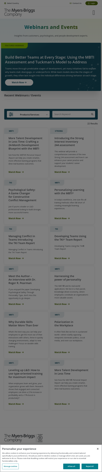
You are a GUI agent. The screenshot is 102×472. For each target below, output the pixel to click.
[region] (51, 458)
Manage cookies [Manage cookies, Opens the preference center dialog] (10, 466)
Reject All (90, 466)
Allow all (71, 466)
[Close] (98, 449)
